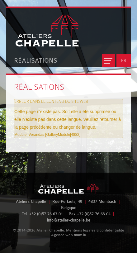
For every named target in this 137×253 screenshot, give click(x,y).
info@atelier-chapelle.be (68, 220)
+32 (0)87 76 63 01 (46, 214)
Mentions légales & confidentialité (95, 230)
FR (123, 60)
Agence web (62, 235)
